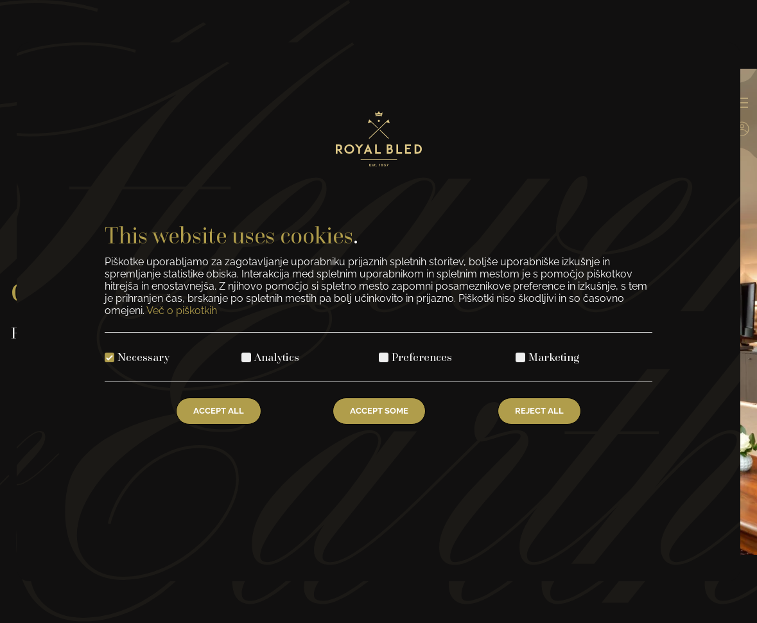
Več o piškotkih (181, 310)
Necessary (143, 356)
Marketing (554, 356)
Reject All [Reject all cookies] (539, 411)
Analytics (276, 356)
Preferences (422, 356)
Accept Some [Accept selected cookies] (379, 411)
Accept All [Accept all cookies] (218, 411)
